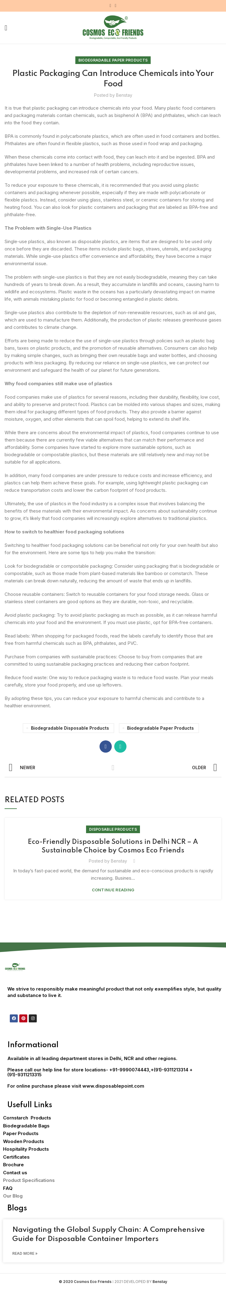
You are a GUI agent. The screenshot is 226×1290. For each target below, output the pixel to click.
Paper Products (21, 1133)
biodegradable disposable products (70, 728)
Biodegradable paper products (160, 728)
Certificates (16, 1157)
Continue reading (113, 890)
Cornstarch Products (27, 1118)
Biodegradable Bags (26, 1126)
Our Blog (13, 1196)
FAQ (8, 1188)
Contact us (15, 1172)
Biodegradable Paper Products (113, 60)
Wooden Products (23, 1141)
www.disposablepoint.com (113, 1086)
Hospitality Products (26, 1149)
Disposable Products (113, 829)
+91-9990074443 (129, 1070)
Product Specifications (29, 1180)
